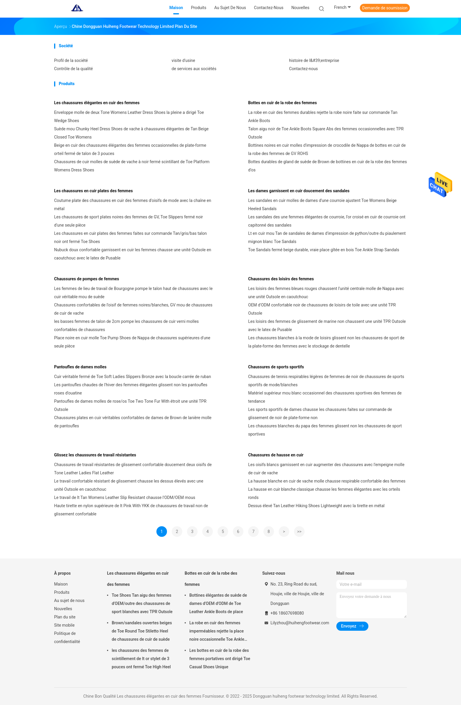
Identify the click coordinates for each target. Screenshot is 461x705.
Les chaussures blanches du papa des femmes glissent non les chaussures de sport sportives (325, 430)
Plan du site (65, 617)
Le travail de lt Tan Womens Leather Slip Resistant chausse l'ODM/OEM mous (124, 497)
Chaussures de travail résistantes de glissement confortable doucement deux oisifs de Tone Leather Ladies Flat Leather (133, 468)
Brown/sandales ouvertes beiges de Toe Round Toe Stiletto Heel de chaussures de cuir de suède (142, 631)
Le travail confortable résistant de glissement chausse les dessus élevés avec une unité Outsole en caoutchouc (128, 485)
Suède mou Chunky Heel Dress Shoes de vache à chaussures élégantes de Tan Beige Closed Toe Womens (131, 133)
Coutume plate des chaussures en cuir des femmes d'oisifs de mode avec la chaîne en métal (132, 204)
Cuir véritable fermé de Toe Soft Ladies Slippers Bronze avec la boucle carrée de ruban (132, 376)
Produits (61, 592)
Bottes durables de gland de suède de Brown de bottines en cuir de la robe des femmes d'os (327, 165)
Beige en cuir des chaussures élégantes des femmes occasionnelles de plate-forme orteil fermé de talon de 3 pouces (130, 149)
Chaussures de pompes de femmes (86, 278)
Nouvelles (63, 608)
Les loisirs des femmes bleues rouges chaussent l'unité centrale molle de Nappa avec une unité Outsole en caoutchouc (326, 292)
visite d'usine (183, 60)
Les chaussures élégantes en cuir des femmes (97, 102)
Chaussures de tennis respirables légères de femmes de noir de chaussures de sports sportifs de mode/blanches (326, 380)
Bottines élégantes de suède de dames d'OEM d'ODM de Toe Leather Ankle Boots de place (218, 603)
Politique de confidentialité (67, 637)
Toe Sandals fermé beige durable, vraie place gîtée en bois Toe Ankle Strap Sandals (323, 249)
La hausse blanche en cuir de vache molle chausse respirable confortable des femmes (326, 481)
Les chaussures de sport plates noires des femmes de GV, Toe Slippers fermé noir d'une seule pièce (128, 221)
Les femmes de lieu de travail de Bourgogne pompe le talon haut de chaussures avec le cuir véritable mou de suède (133, 292)
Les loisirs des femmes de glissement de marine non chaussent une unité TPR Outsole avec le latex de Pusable (327, 325)
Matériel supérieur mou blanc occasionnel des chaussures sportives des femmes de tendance (325, 397)
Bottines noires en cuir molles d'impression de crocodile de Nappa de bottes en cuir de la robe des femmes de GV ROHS (327, 149)
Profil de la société (71, 60)
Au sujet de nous (69, 600)
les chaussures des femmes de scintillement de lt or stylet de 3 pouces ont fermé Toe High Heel (141, 658)
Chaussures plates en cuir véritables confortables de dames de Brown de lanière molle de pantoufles (132, 421)
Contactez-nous (303, 68)
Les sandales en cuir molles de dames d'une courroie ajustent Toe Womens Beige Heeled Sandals (322, 204)
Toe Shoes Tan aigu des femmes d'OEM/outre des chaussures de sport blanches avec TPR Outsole (142, 603)
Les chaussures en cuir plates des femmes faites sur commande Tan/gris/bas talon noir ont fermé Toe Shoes (130, 237)
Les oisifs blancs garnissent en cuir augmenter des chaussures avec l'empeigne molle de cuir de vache (326, 468)
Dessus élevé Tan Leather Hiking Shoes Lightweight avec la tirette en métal (316, 505)
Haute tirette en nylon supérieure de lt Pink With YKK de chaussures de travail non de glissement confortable (131, 509)
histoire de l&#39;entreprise (314, 60)
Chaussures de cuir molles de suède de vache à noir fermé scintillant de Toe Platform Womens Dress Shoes (131, 165)
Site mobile (64, 625)
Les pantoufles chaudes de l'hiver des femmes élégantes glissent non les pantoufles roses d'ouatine (130, 388)
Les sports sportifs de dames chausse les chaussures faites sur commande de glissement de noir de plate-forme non (320, 413)
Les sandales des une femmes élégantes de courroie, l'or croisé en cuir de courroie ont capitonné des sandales (326, 221)
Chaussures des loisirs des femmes (281, 278)
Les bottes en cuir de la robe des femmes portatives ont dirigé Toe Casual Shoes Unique (219, 658)
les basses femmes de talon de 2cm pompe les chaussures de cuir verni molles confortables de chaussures (126, 325)
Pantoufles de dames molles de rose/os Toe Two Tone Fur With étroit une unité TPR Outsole (130, 405)
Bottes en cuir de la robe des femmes (282, 102)
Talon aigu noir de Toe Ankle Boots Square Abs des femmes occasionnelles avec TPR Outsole (326, 133)
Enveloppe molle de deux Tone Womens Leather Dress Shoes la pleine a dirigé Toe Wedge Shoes (129, 116)
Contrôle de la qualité (73, 68)
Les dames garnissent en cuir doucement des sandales (299, 190)
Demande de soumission (384, 8)
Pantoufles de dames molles (80, 367)
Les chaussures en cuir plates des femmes (93, 190)
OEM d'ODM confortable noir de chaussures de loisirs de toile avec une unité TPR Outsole (322, 309)
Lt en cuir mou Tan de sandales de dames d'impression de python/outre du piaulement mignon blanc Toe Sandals (327, 237)
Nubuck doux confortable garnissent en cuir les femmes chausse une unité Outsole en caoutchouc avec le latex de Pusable (132, 253)
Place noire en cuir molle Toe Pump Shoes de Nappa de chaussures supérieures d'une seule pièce (132, 341)
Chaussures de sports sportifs (276, 367)
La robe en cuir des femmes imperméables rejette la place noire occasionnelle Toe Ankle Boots (216, 631)
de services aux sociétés (194, 68)
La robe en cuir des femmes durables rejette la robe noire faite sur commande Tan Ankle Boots (322, 116)
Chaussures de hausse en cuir (275, 455)
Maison (61, 584)
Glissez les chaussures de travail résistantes (95, 455)
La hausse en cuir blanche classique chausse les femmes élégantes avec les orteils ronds (324, 493)
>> (299, 531)
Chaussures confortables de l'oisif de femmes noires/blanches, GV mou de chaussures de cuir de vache (133, 309)
